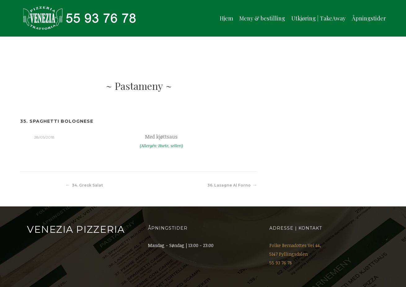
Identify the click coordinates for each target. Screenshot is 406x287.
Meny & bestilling (262, 18)
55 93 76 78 (280, 263)
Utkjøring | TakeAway (318, 18)
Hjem (226, 18)
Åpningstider (369, 18)
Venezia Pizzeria (76, 229)
